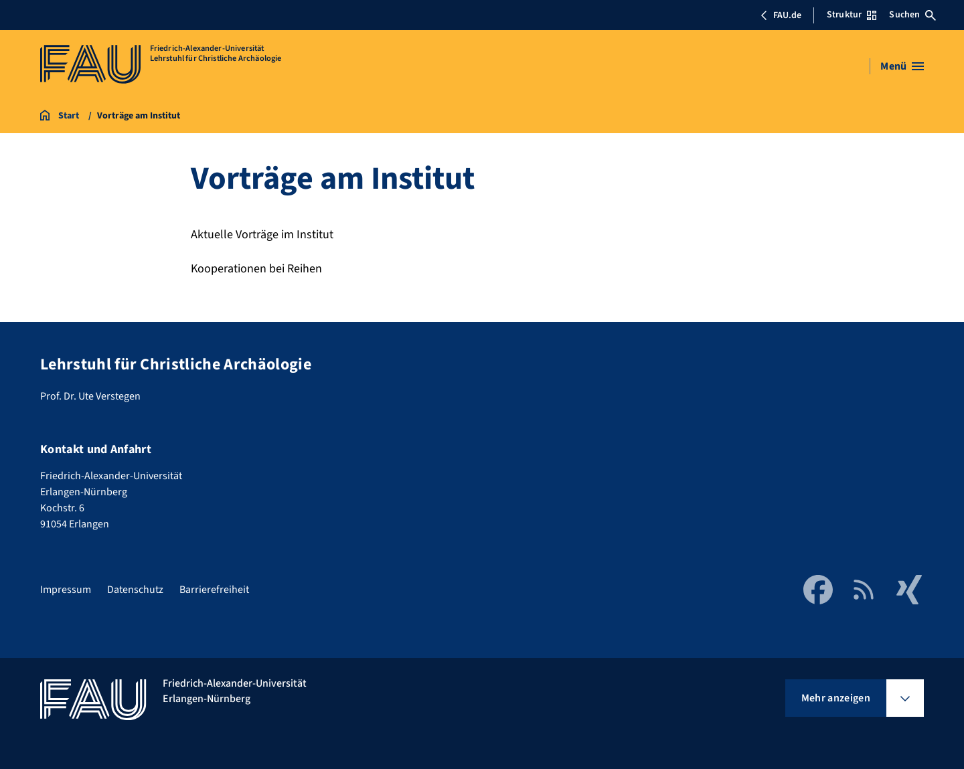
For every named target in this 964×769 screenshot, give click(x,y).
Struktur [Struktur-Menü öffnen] (851, 14)
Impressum (65, 589)
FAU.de (780, 15)
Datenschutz (135, 589)
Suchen (912, 14)
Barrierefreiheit (214, 589)
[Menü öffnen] (902, 66)
